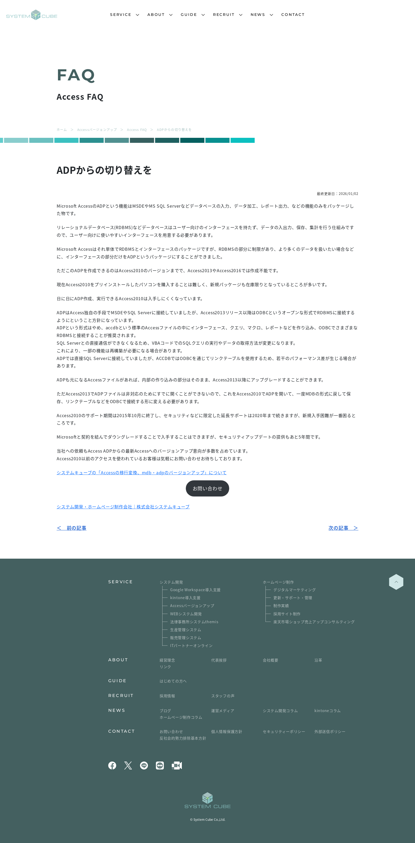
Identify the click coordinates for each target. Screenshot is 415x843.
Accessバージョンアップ (192, 605)
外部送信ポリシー (330, 731)
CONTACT (293, 14)
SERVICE (121, 14)
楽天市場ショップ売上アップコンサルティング (314, 621)
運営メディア (222, 710)
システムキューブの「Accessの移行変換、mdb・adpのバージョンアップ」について (142, 472)
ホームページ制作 (278, 582)
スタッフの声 (222, 695)
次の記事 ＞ (343, 527)
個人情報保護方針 (226, 731)
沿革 (318, 660)
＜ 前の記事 (72, 527)
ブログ (165, 710)
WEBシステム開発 (186, 613)
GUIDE (189, 14)
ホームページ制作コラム (181, 717)
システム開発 (171, 582)
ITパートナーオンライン (191, 645)
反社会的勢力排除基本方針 (183, 738)
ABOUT (156, 14)
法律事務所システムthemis (194, 621)
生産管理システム (185, 629)
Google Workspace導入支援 (195, 589)
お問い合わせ (208, 488)
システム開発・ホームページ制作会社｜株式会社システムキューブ (123, 506)
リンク (165, 666)
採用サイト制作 (287, 613)
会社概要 (270, 660)
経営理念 (167, 660)
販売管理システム (185, 637)
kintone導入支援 (185, 597)
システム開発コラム (280, 710)
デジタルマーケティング (294, 589)
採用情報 (167, 695)
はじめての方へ (173, 680)
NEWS (258, 14)
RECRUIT (224, 14)
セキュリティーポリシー (284, 731)
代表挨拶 (219, 660)
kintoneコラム (327, 710)
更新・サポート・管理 (292, 597)
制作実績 (281, 605)
